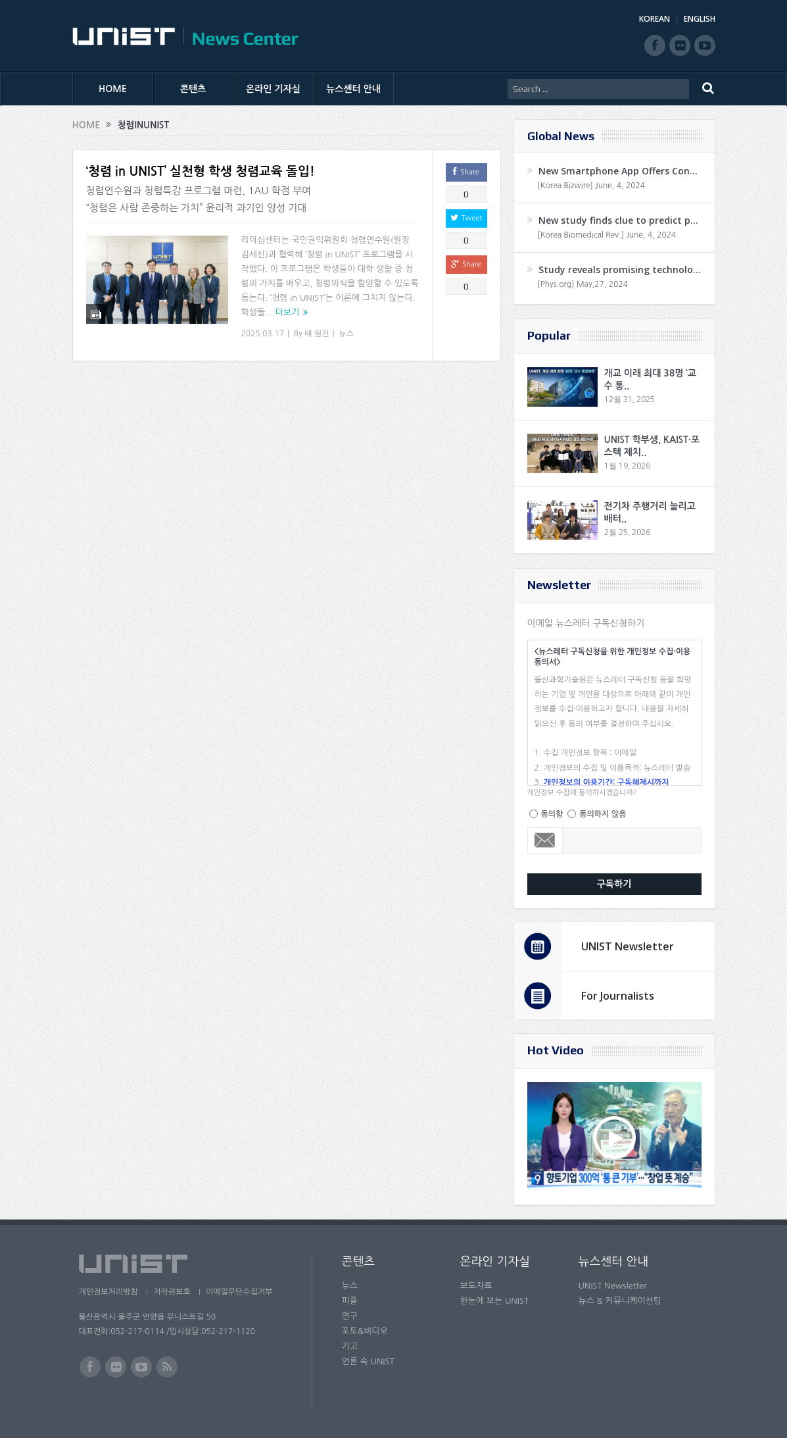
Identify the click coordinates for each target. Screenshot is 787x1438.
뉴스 (346, 334)
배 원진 (316, 334)
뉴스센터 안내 (353, 88)
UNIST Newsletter (627, 946)
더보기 (287, 312)
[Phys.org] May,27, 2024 (583, 284)
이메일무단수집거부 (241, 1292)
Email (545, 840)
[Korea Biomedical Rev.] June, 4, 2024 (607, 235)
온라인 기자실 (273, 88)
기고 (350, 1346)
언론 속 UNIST (368, 1361)
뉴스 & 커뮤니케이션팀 (620, 1301)
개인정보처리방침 (108, 1292)
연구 (350, 1316)
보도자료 (476, 1285)
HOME (113, 88)
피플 (350, 1301)
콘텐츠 (193, 88)
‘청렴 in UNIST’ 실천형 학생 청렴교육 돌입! (200, 171)
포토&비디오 (365, 1331)
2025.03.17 (262, 334)
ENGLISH (699, 18)
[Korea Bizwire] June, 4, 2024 (592, 186)
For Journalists (617, 996)
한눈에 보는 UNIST (494, 1301)
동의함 (552, 814)
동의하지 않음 (602, 814)
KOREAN (654, 18)
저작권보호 (173, 1292)
